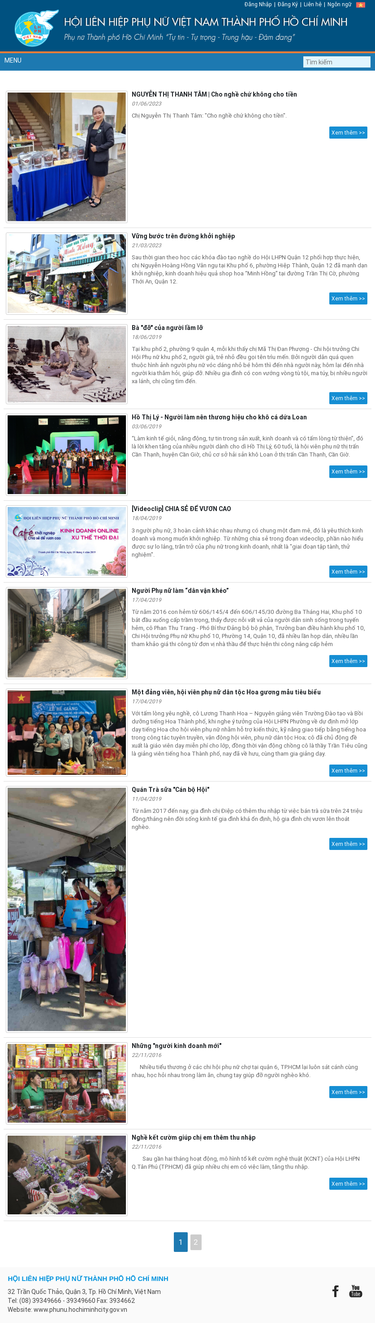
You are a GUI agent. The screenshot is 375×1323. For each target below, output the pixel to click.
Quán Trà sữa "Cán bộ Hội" (170, 790)
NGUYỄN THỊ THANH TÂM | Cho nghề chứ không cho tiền (214, 94)
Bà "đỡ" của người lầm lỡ (167, 328)
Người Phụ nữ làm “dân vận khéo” (180, 591)
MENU (13, 60)
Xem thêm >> (348, 132)
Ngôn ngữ (340, 4)
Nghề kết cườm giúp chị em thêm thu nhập (193, 1137)
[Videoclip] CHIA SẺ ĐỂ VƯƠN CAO (181, 509)
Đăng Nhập (258, 4)
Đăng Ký (288, 4)
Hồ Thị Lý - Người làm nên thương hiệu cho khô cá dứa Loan (219, 417)
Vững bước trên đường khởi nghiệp (183, 236)
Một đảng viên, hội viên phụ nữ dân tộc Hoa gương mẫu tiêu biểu (226, 692)
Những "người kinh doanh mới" (176, 1046)
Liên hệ (313, 4)
